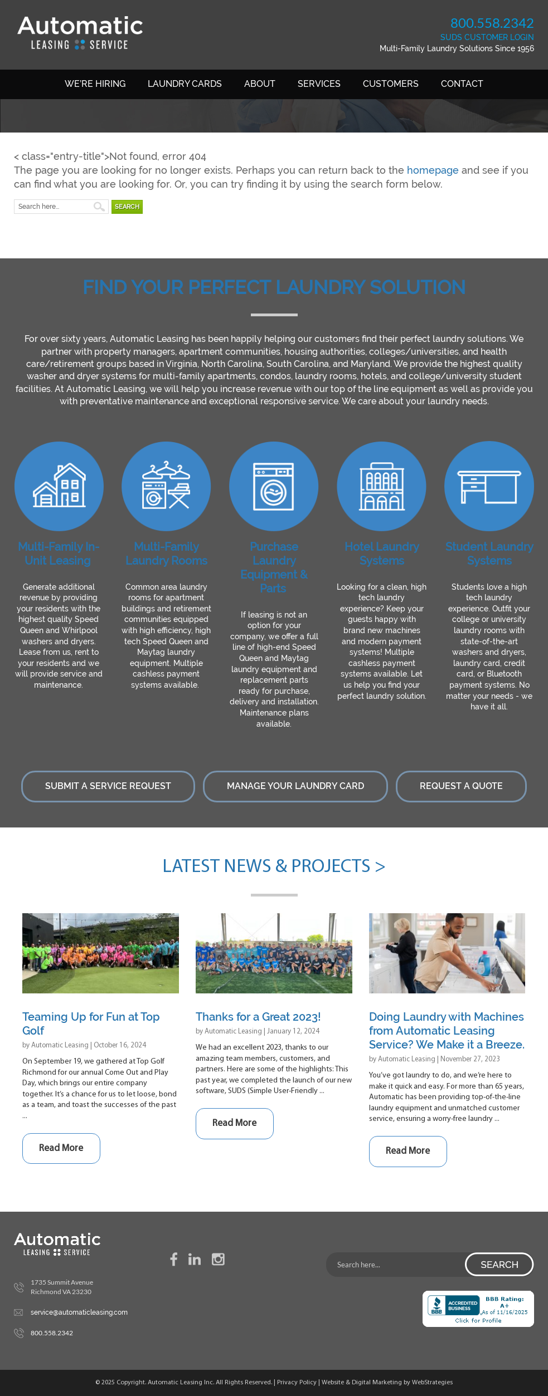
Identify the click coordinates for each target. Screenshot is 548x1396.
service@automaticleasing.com (79, 1312)
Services (319, 84)
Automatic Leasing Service (80, 33)
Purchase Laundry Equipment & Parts (274, 567)
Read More (61, 1148)
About (259, 84)
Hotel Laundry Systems (382, 553)
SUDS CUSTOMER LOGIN (487, 37)
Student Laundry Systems (489, 553)
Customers (391, 84)
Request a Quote (461, 786)
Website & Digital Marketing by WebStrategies (387, 1382)
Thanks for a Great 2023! (258, 1016)
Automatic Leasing (60, 1045)
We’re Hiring (95, 84)
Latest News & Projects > (274, 867)
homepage (433, 170)
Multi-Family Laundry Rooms (166, 553)
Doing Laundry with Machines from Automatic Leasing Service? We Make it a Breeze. (447, 1030)
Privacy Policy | (299, 1382)
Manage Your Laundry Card (295, 786)
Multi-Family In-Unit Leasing (58, 553)
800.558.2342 (492, 22)
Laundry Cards (185, 84)
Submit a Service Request (108, 786)
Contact (462, 84)
